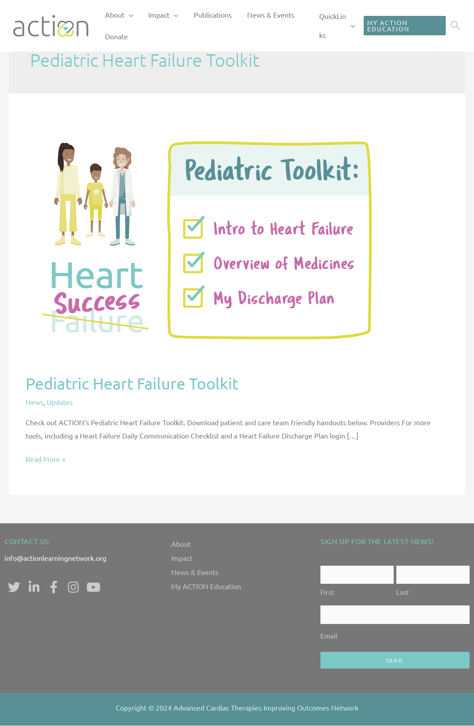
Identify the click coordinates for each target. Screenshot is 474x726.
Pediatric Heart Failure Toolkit (132, 383)
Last (402, 592)
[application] (125, 15)
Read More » (45, 458)
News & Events (247, 15)
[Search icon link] (455, 26)
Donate (113, 37)
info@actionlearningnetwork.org (55, 557)
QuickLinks (328, 26)
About (116, 15)
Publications (196, 15)
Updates (60, 401)
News (34, 401)
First (327, 592)
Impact (154, 15)
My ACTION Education (206, 586)
